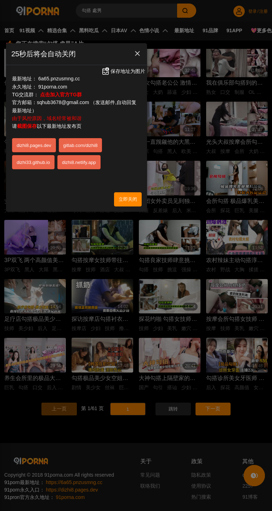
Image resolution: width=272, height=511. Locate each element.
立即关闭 (128, 199)
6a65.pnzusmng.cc (59, 78)
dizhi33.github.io (33, 162)
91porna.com (52, 87)
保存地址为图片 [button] (123, 71)
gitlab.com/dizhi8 (80, 145)
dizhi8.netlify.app (79, 162)
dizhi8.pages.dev (34, 145)
